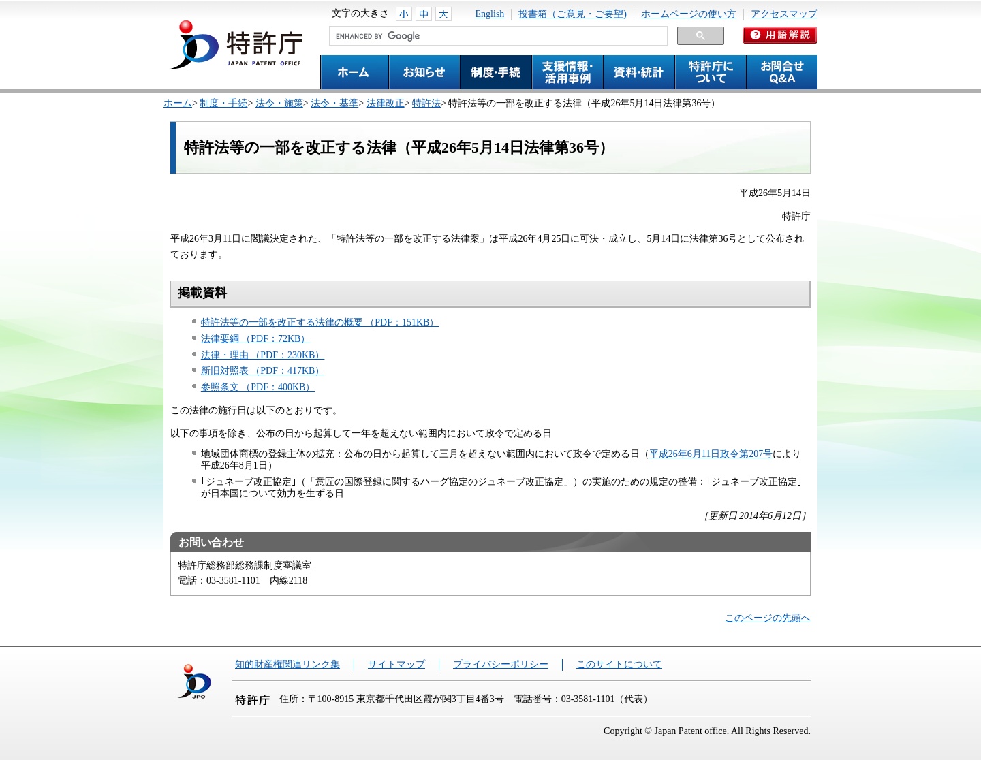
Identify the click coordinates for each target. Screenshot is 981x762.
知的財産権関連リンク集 (287, 664)
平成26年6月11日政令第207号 (711, 454)
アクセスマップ (784, 14)
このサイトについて (619, 664)
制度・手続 (223, 103)
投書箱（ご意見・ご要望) (572, 14)
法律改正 (386, 103)
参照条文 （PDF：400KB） (258, 387)
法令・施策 (279, 103)
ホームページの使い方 (688, 14)
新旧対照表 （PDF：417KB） (263, 371)
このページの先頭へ (768, 618)
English (490, 14)
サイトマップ (396, 664)
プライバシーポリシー (500, 664)
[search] (497, 36)
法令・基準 (334, 103)
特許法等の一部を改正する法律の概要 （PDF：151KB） (320, 322)
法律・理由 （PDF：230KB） (263, 355)
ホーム (178, 103)
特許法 (426, 103)
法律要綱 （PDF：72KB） (256, 339)
